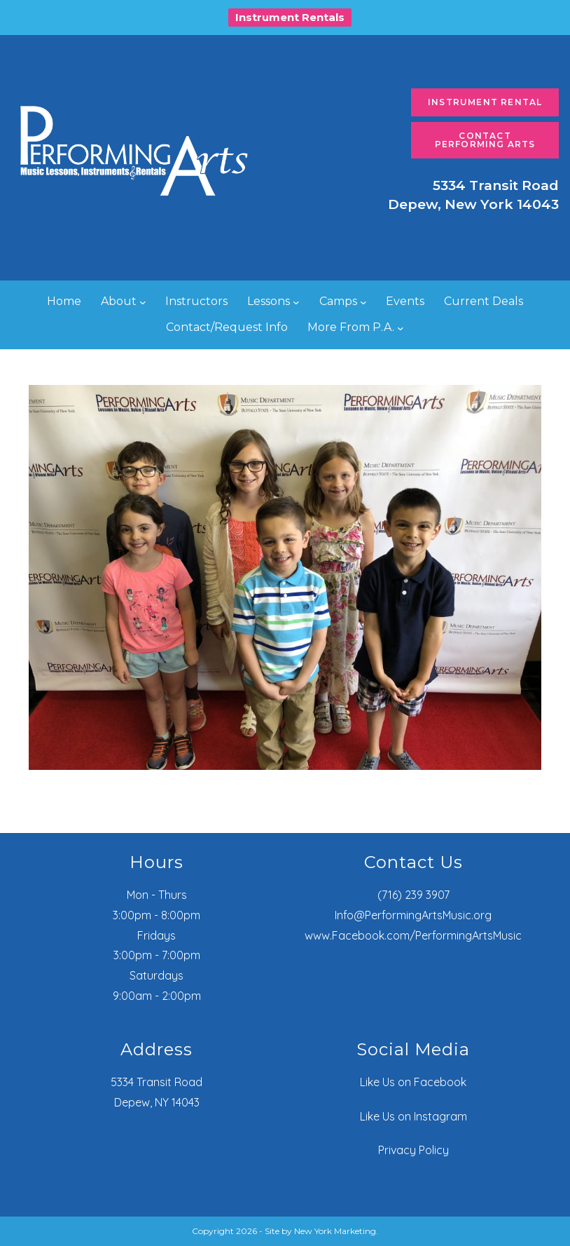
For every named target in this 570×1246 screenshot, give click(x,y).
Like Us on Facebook (413, 1082)
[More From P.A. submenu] (400, 327)
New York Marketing (335, 1231)
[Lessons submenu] (296, 302)
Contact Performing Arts (485, 139)
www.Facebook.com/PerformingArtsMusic (413, 935)
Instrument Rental (485, 102)
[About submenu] (142, 302)
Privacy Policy (413, 1150)
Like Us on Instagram (413, 1116)
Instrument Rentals (290, 17)
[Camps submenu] (363, 302)
